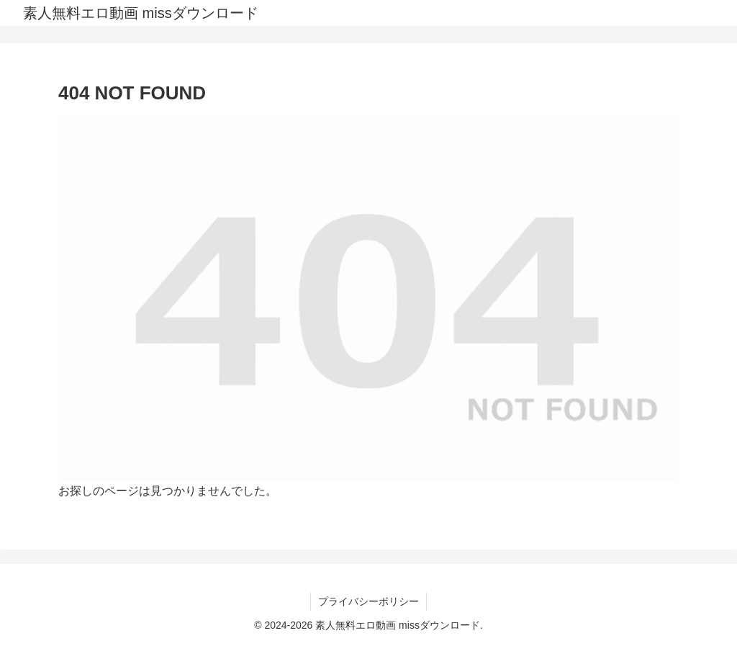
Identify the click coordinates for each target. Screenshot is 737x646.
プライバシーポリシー (368, 601)
